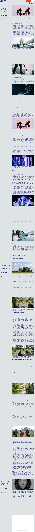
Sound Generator (30, 491)
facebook (3, 15)
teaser (31, 3)
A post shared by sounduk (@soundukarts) (23, 530)
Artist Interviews (4, 19)
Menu (32, 1)
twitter (6, 15)
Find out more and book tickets (18, 258)
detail (32, 3)
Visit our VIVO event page (23, 468)
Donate (28, 1)
